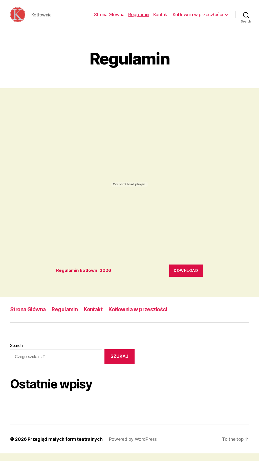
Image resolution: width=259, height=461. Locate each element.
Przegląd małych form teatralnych (65, 446)
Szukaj (119, 363)
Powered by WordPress (133, 446)
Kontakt (161, 18)
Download (186, 278)
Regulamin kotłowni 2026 (83, 277)
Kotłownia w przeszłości (198, 18)
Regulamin (138, 18)
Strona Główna (109, 18)
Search (16, 353)
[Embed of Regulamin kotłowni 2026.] (129, 192)
